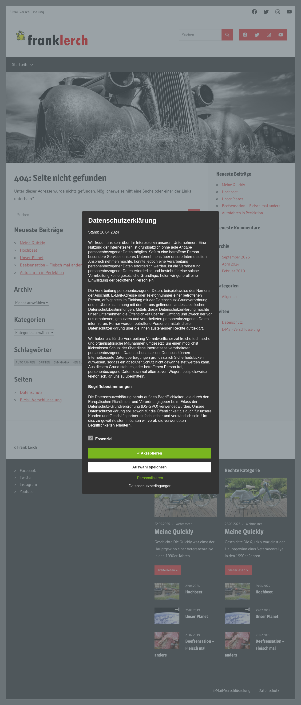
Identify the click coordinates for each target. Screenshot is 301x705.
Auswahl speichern (149, 467)
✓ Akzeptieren (149, 453)
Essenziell (100, 438)
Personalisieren (150, 478)
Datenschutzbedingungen (150, 486)
